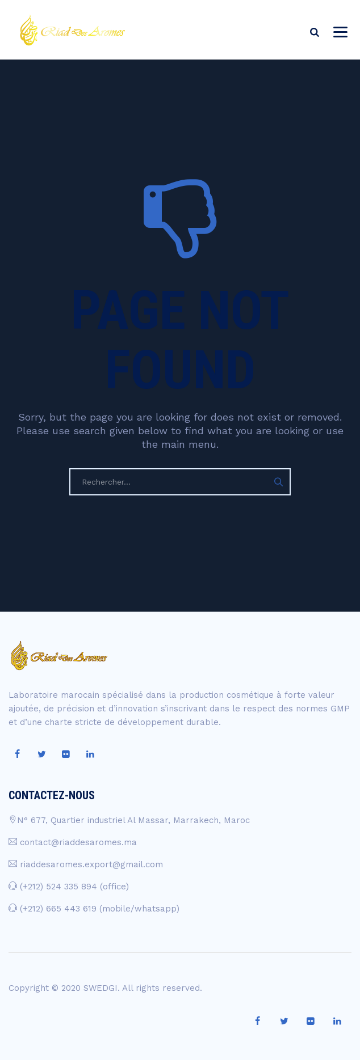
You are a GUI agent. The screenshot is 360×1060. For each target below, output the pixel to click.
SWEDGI (100, 988)
